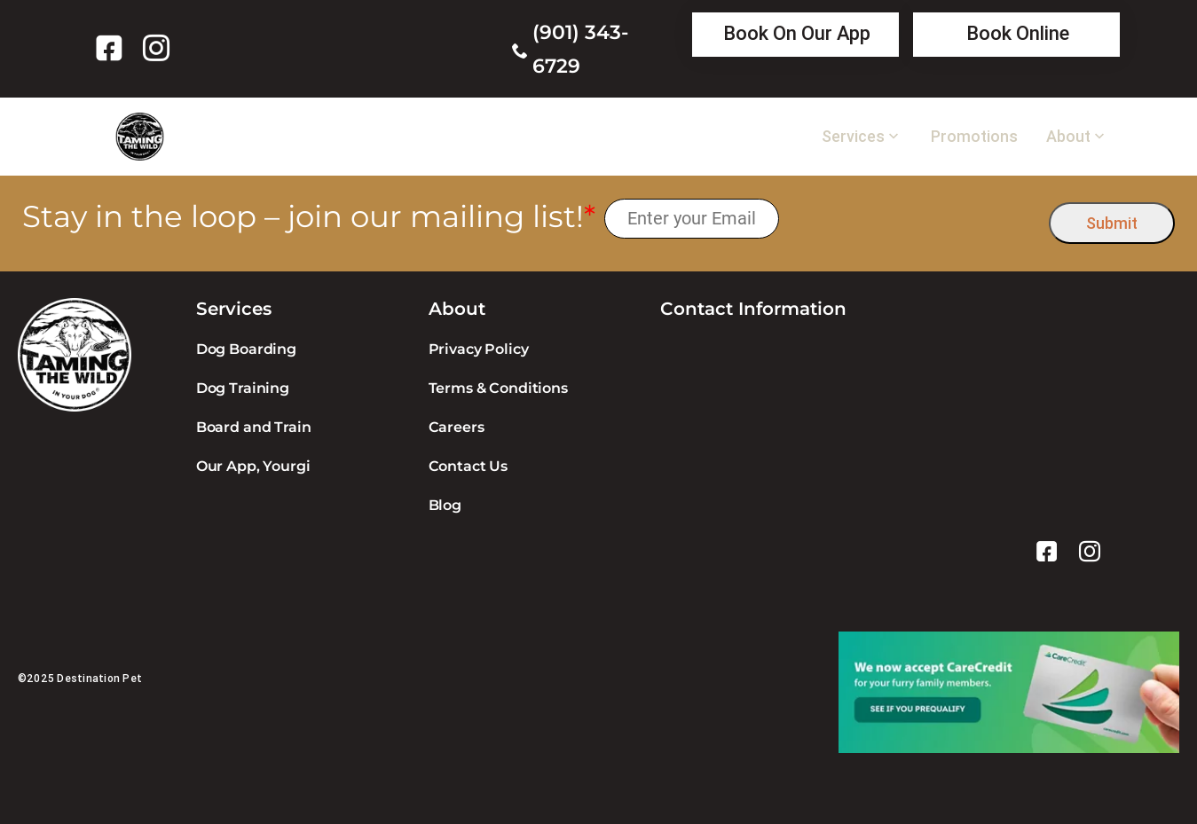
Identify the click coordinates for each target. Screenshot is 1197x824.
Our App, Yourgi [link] (253, 466)
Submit (1112, 223)
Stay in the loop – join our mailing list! (308, 217)
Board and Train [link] (253, 427)
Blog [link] (445, 505)
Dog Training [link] (242, 388)
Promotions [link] (974, 137)
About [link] (1068, 137)
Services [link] (853, 137)
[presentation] (914, 218)
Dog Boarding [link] (246, 349)
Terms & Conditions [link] (498, 388)
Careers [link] (456, 427)
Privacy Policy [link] (479, 349)
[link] (112, 48)
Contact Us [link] (468, 466)
